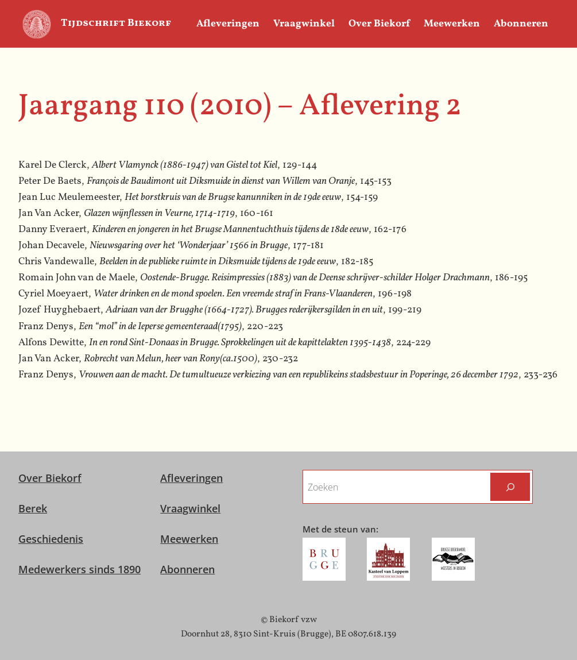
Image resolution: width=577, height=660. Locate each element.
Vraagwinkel (190, 508)
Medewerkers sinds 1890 (79, 569)
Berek (32, 508)
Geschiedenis (50, 539)
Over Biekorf (50, 478)
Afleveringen (191, 478)
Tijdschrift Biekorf (116, 23)
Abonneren (187, 569)
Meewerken (189, 539)
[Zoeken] (510, 487)
